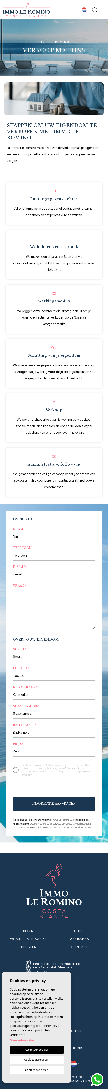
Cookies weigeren (36, 1070)
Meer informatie (22, 1040)
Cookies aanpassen (36, 1060)
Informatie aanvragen (54, 803)
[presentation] (36, 788)
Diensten (28, 947)
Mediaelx (82, 1081)
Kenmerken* (25, 687)
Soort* (19, 649)
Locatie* (21, 668)
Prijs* (18, 744)
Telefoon (22, 548)
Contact (79, 947)
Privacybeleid (73, 768)
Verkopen (79, 939)
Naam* (19, 529)
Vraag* (19, 586)
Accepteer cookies (37, 1050)
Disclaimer (77, 1077)
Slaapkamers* (26, 706)
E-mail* (20, 567)
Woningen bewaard (28, 939)
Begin (28, 931)
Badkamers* (24, 725)
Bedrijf (80, 931)
